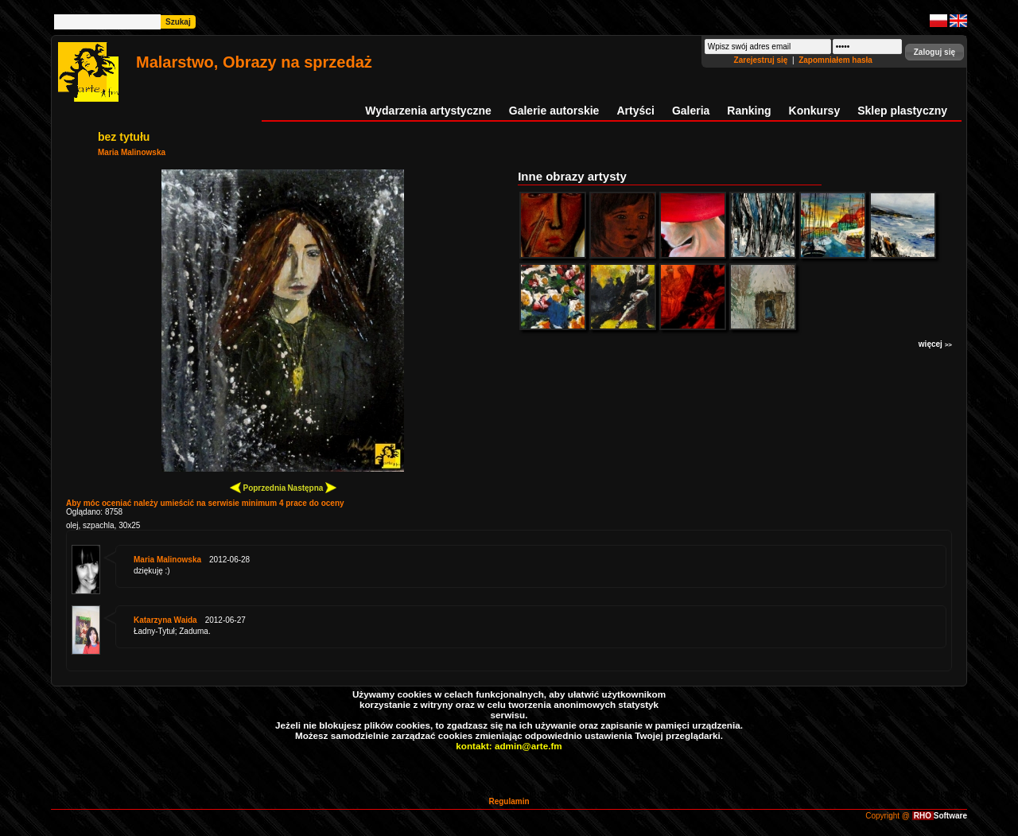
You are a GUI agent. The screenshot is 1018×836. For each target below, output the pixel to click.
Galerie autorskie (554, 110)
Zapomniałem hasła (835, 60)
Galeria (690, 110)
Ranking (749, 110)
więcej (935, 344)
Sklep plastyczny (902, 110)
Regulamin (508, 801)
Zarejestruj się (762, 60)
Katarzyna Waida (165, 620)
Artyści (635, 110)
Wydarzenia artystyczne (428, 110)
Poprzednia (258, 487)
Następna (311, 487)
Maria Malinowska (131, 152)
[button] (934, 52)
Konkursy (815, 110)
